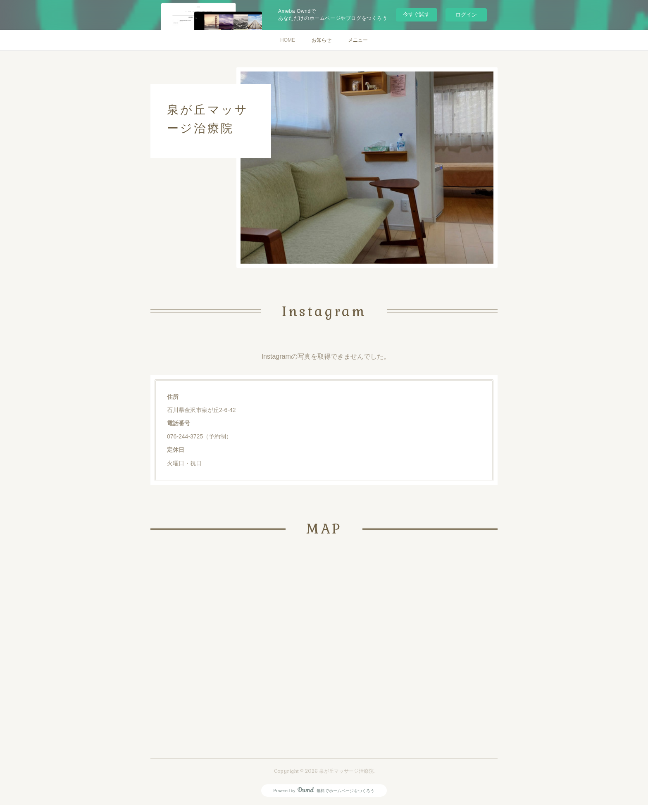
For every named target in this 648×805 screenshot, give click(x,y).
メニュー (358, 40)
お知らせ (321, 40)
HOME (287, 40)
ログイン (466, 15)
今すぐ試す (416, 14)
